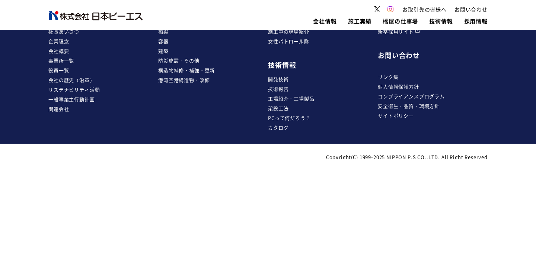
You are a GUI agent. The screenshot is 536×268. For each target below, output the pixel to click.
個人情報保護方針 (398, 86)
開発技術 (278, 79)
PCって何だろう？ (289, 117)
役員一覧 (58, 70)
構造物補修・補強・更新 (186, 70)
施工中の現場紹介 (288, 31)
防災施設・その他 (179, 60)
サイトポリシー (396, 115)
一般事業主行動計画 (71, 99)
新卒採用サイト (399, 31)
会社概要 (58, 50)
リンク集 (388, 76)
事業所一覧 (61, 60)
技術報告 (278, 88)
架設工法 (278, 108)
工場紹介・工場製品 (291, 98)
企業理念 (58, 41)
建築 (163, 50)
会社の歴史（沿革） (71, 79)
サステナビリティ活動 (74, 89)
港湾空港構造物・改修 (184, 79)
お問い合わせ (399, 55)
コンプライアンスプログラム (411, 96)
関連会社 (58, 108)
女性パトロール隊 (288, 41)
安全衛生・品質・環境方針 (409, 105)
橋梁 (163, 31)
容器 (163, 41)
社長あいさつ (63, 31)
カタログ (278, 127)
